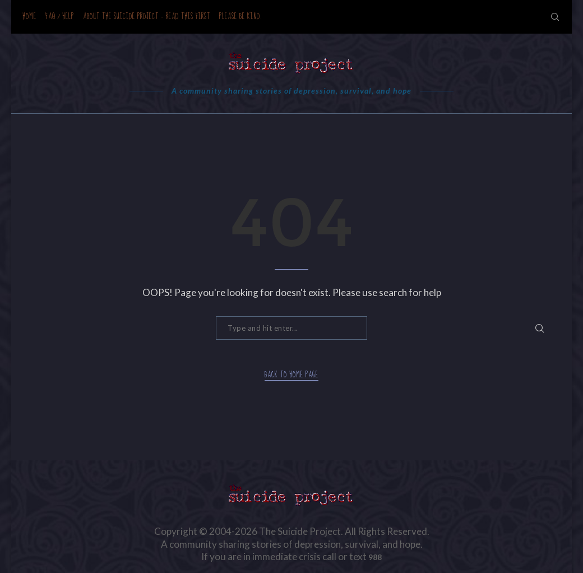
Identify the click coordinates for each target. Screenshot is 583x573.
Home (29, 16)
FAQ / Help (59, 16)
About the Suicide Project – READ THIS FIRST (146, 16)
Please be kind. (240, 16)
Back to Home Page (291, 375)
